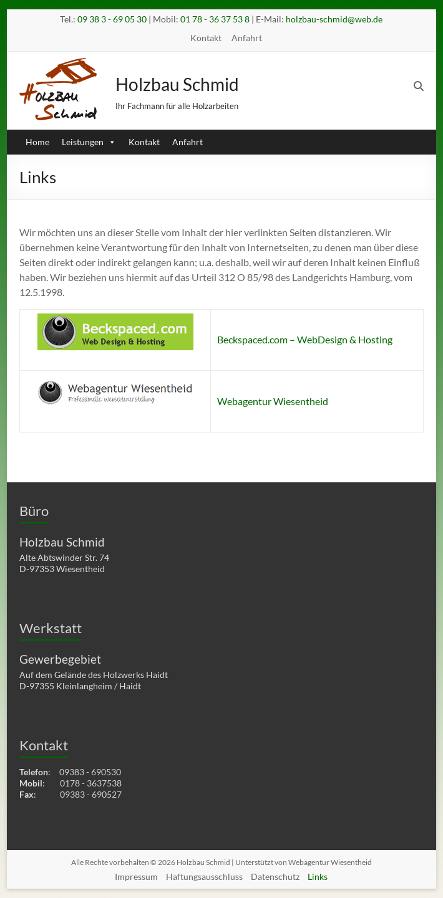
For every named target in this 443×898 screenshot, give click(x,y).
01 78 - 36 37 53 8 (215, 19)
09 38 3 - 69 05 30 (112, 19)
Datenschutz (275, 876)
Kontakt (205, 37)
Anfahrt (246, 37)
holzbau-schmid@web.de (334, 19)
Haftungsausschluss (204, 876)
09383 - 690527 (91, 794)
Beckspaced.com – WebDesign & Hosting (304, 339)
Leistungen (89, 141)
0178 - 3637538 (91, 783)
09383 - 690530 (90, 772)
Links (318, 876)
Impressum (136, 876)
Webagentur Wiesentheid (272, 401)
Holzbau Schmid (177, 84)
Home (37, 141)
